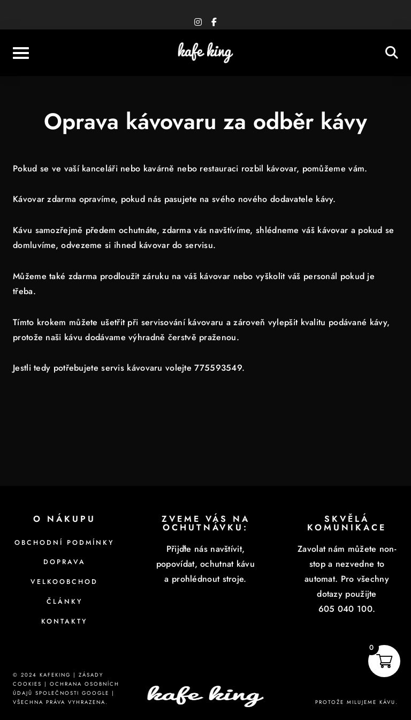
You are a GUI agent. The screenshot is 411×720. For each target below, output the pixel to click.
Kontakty (64, 621)
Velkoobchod (64, 582)
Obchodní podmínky (64, 543)
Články (64, 601)
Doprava (64, 562)
